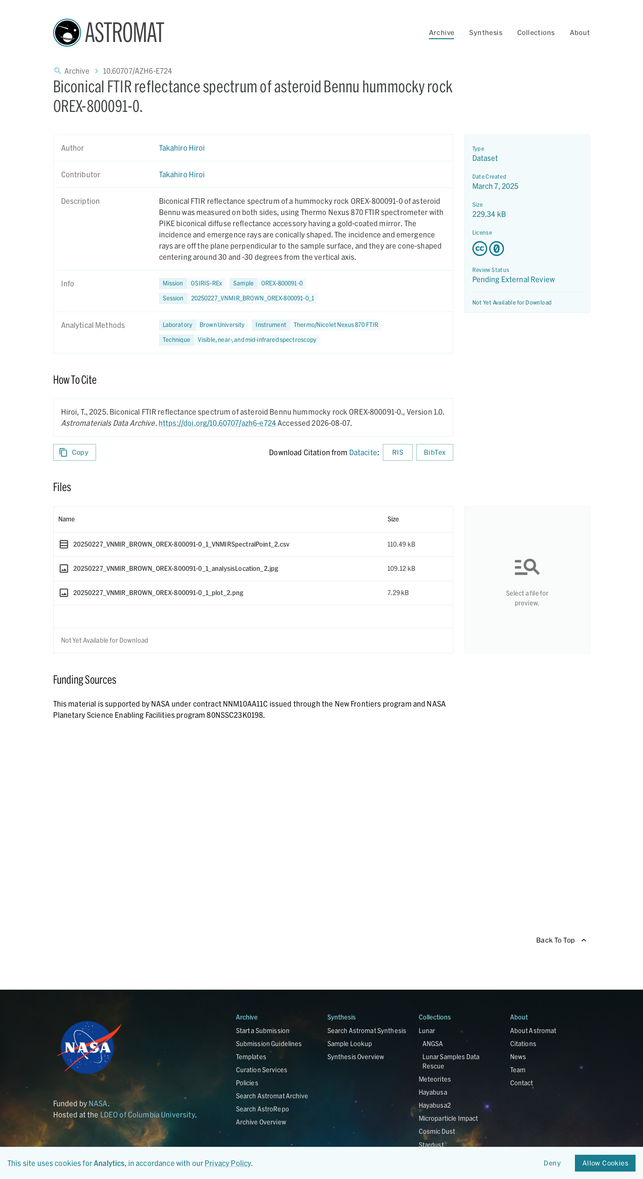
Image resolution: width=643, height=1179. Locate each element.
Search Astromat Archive (272, 1096)
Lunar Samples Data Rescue (451, 1061)
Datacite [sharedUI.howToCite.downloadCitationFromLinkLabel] (363, 452)
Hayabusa (433, 1092)
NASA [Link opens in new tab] (98, 1103)
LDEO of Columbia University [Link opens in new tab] (147, 1114)
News (518, 1057)
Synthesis (485, 32)
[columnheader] (218, 519)
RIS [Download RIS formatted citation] (397, 452)
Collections (535, 32)
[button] (267, 283)
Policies (247, 1083)
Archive (442, 32)
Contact (521, 1083)
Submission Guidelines (269, 1043)
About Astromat (533, 1030)
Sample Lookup (350, 1043)
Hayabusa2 (435, 1105)
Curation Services (262, 1070)
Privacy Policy (228, 1162)
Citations (523, 1043)
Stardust (431, 1145)
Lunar (427, 1030)
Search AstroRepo (262, 1109)
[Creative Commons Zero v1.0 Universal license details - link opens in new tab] (527, 248)
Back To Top (561, 940)
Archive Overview (261, 1122)
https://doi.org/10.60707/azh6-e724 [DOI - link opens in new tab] (217, 422)
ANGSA (432, 1043)
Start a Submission (263, 1030)
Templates (251, 1057)
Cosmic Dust (437, 1131)
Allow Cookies (605, 1163)
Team (518, 1070)
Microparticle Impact (448, 1118)
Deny (552, 1163)
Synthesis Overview (356, 1057)
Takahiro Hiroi (182, 147)
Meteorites (435, 1079)
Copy (75, 452)
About (580, 32)
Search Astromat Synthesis (367, 1030)
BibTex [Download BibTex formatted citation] (434, 452)
